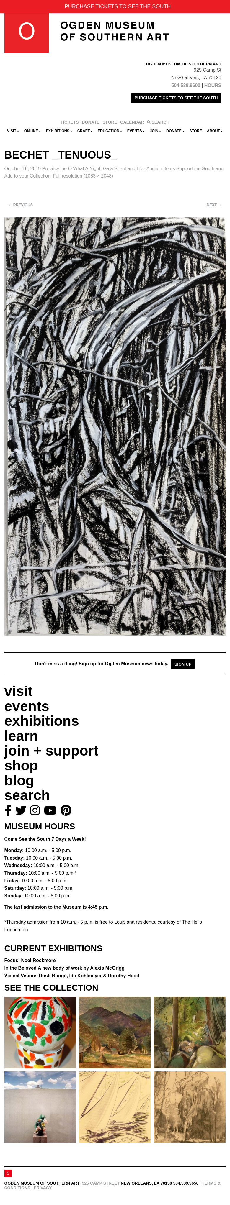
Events (136, 131)
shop (21, 765)
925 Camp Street (101, 1183)
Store (195, 131)
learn (21, 736)
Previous (21, 205)
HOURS (212, 85)
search (27, 795)
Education (110, 131)
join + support (51, 751)
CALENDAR (132, 122)
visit (18, 691)
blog (19, 780)
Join (155, 131)
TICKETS (70, 122)
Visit (13, 131)
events (26, 706)
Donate (175, 131)
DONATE (90, 122)
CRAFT (85, 131)
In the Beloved (64, 968)
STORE (109, 122)
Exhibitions (59, 131)
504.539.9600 (185, 85)
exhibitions (41, 721)
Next (214, 205)
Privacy (43, 1188)
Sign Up (183, 664)
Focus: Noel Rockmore (30, 960)
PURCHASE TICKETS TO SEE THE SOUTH (176, 98)
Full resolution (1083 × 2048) (83, 175)
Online (32, 131)
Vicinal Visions (71, 975)
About (215, 131)
